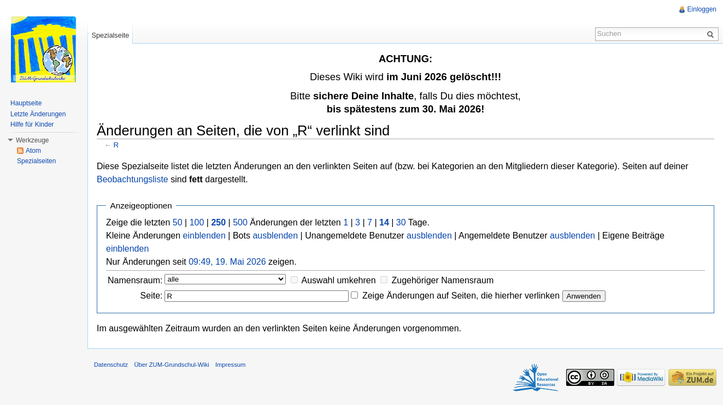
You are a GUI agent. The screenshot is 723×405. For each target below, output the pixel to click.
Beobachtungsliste (132, 179)
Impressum (230, 364)
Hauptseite (26, 103)
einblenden (204, 235)
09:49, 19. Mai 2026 (227, 261)
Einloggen (701, 9)
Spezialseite (110, 35)
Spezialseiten (36, 161)
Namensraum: (135, 280)
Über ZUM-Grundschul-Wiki (171, 364)
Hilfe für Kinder (32, 124)
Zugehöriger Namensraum (442, 280)
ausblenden (275, 235)
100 (197, 222)
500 (240, 222)
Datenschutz (111, 364)
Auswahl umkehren (339, 280)
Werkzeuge (32, 140)
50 (178, 222)
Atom (33, 150)
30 (401, 222)
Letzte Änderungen (38, 114)
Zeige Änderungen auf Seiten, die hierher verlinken (461, 295)
